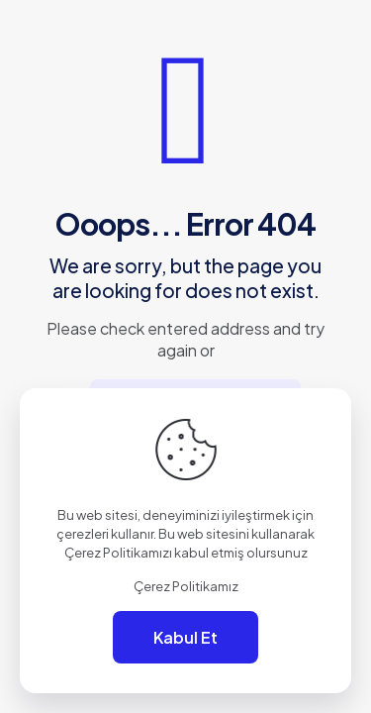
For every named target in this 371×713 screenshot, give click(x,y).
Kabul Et (185, 637)
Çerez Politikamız (186, 586)
